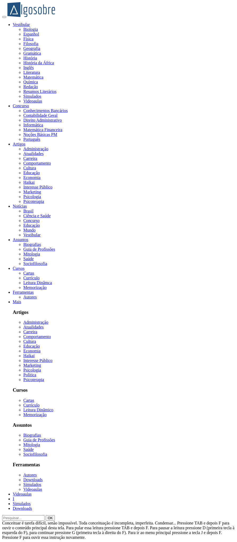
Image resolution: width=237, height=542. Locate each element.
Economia (32, 177)
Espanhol (31, 34)
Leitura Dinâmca (37, 282)
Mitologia (31, 254)
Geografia (31, 48)
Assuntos (20, 239)
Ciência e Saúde (37, 216)
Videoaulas (32, 101)
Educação (31, 172)
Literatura (31, 72)
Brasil (28, 211)
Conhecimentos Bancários (45, 110)
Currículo (31, 278)
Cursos (18, 268)
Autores (30, 297)
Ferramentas (23, 292)
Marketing (32, 192)
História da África (38, 63)
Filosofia (30, 43)
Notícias (20, 206)
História (30, 58)
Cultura (29, 168)
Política (29, 375)
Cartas (28, 273)
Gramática (32, 53)
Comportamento (37, 163)
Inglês (28, 67)
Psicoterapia (33, 201)
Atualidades (33, 153)
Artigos (19, 144)
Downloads (33, 479)
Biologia (30, 29)
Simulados (32, 96)
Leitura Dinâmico (38, 410)
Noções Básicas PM (40, 134)
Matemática (33, 77)
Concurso (21, 106)
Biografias (32, 244)
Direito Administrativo (42, 120)
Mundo (29, 230)
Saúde (28, 259)
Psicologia (32, 196)
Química (30, 82)
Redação (30, 86)
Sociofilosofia (35, 263)
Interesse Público (37, 187)
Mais (17, 302)
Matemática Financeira (42, 129)
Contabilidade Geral (40, 115)
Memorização (35, 287)
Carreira (30, 158)
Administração (35, 149)
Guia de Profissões (39, 249)
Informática (33, 125)
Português (31, 139)
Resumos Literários (39, 91)
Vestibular (21, 24)
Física (28, 39)
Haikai (29, 182)
